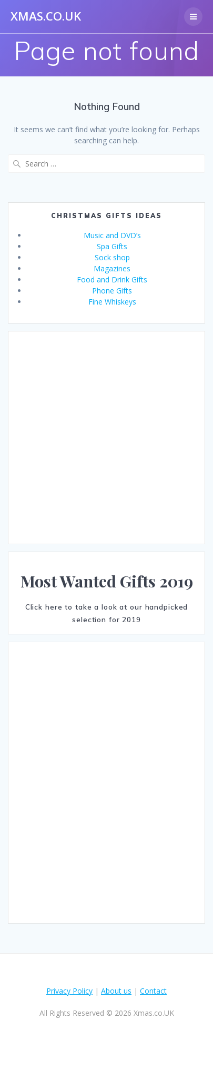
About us (116, 991)
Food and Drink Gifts (112, 279)
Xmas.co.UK (46, 16)
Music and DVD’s (112, 235)
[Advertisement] (98, 437)
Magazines (112, 268)
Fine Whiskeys (112, 302)
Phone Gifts (112, 291)
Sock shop (112, 257)
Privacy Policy (69, 991)
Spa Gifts (112, 246)
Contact (153, 991)
